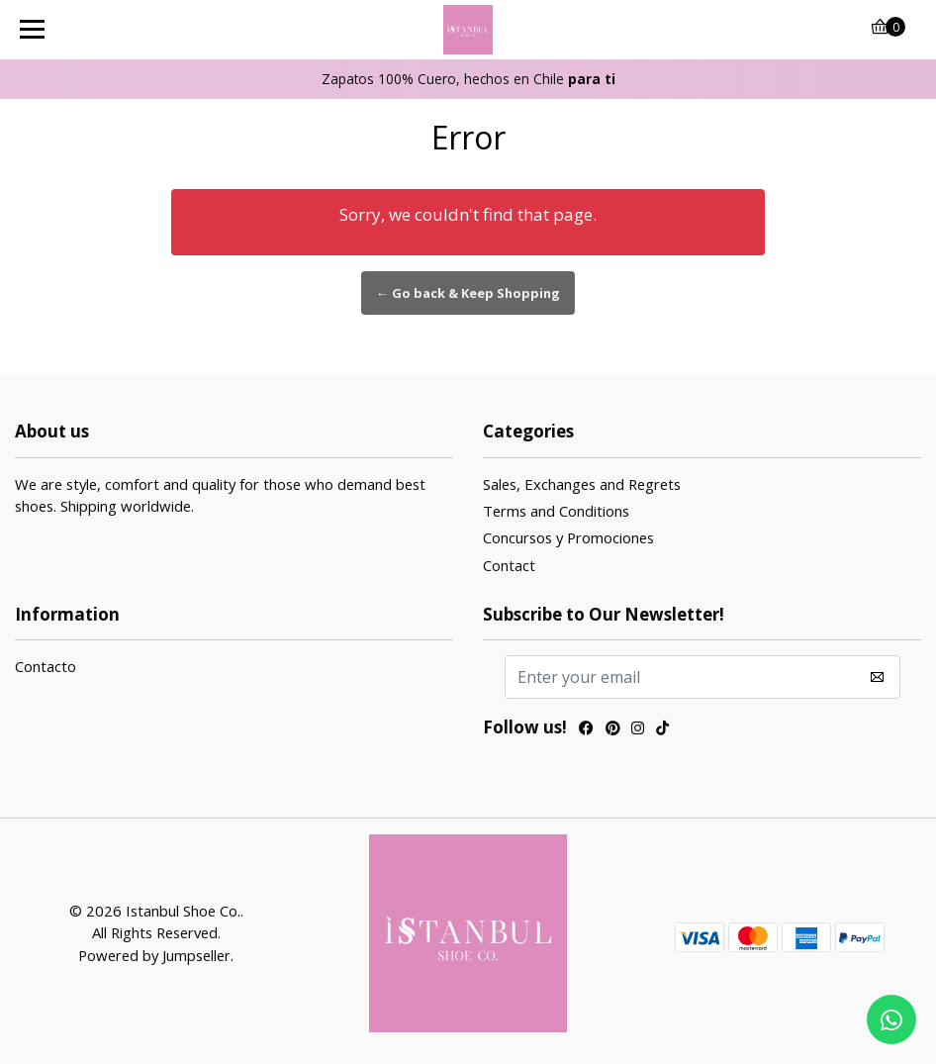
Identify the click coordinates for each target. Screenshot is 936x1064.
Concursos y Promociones (568, 537)
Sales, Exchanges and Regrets (582, 484)
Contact (509, 565)
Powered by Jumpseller (154, 955)
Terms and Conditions (556, 511)
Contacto (45, 666)
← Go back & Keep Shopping (468, 293)
